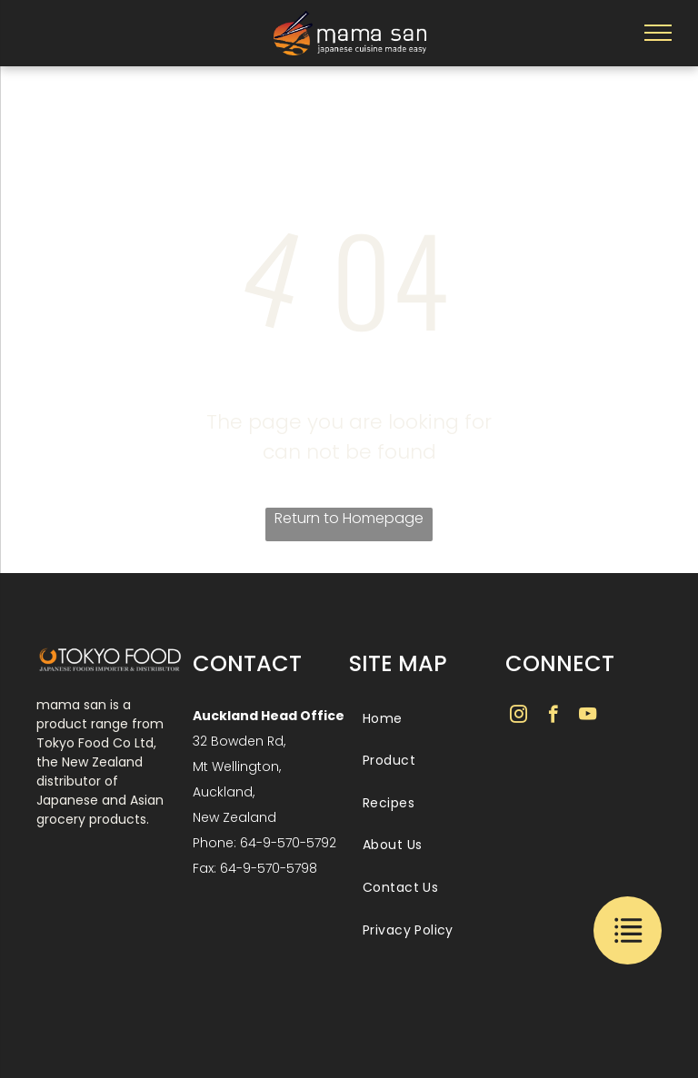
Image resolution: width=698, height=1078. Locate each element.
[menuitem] (425, 718)
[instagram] (518, 716)
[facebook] (553, 716)
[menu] (658, 32)
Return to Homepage (349, 518)
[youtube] (587, 716)
